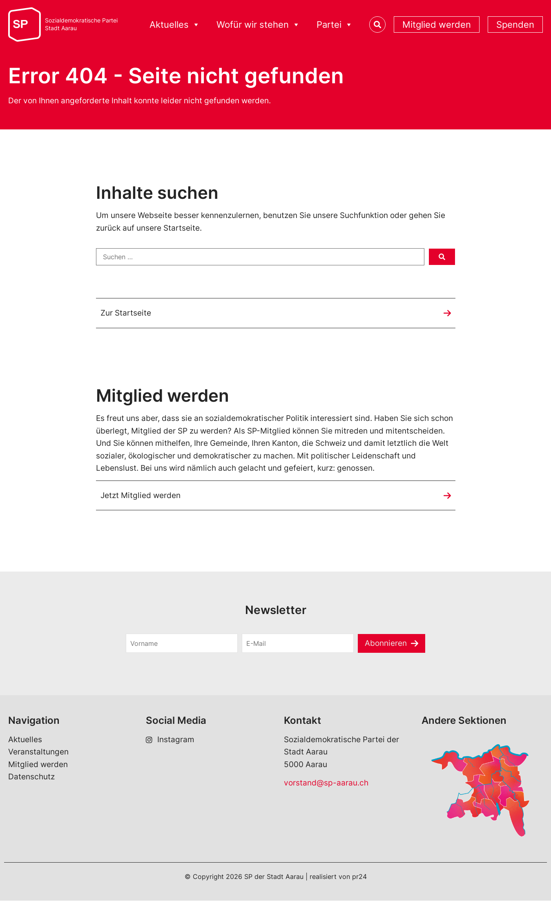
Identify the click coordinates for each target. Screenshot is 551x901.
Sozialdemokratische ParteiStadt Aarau (81, 24)
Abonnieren (386, 643)
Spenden (515, 24)
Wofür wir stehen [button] (258, 24)
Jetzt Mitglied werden (140, 495)
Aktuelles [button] (174, 24)
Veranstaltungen (38, 752)
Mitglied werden (436, 24)
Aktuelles (25, 740)
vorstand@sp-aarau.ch (326, 783)
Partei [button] (335, 24)
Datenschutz (31, 777)
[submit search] (441, 256)
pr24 (359, 877)
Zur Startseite (125, 313)
